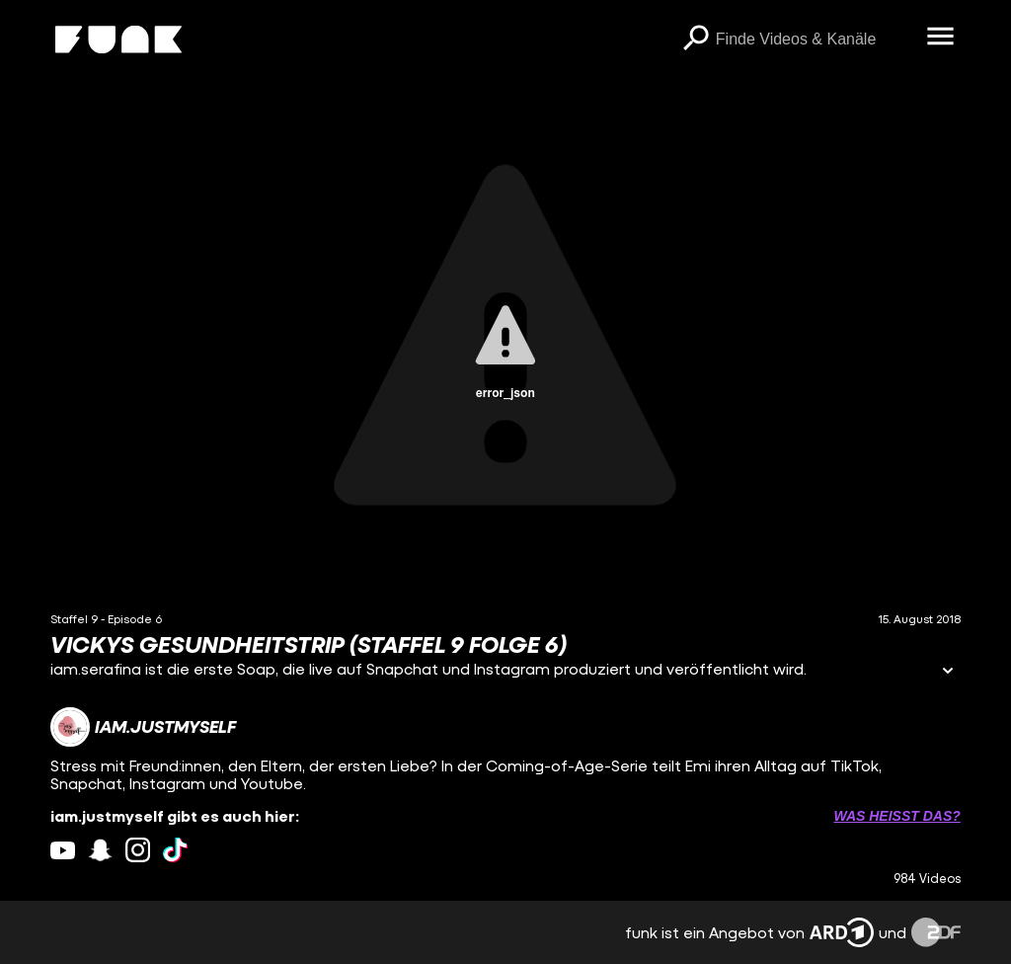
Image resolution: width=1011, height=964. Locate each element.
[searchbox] (814, 39)
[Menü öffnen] (941, 37)
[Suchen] (696, 39)
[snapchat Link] (100, 850)
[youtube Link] (62, 850)
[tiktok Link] (175, 850)
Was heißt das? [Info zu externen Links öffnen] (896, 816)
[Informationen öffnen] (948, 672)
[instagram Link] (137, 850)
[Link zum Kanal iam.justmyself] (143, 727)
